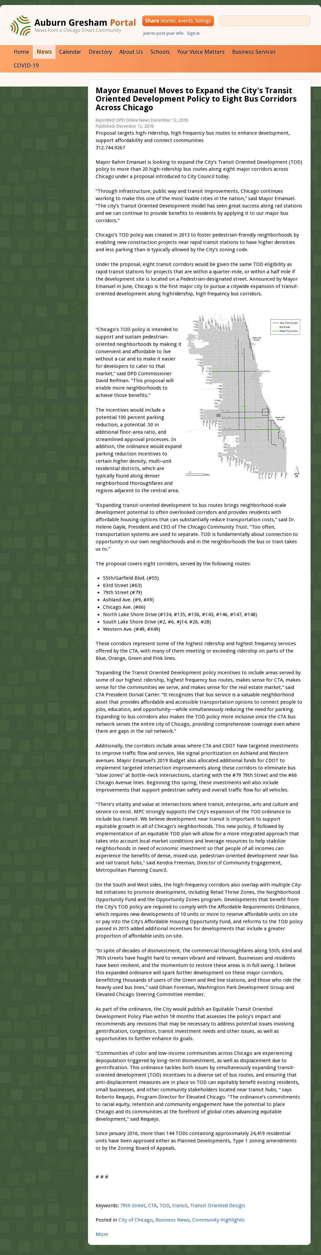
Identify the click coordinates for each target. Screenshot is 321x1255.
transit (180, 1206)
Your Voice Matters (201, 51)
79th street (132, 1206)
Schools (160, 51)
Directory (100, 51)
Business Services (254, 51)
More (102, 1234)
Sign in (193, 33)
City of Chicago (135, 1220)
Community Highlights (218, 1220)
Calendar (70, 51)
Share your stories (178, 20)
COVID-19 (26, 65)
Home (21, 51)
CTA (152, 1206)
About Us (131, 51)
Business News (172, 1220)
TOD (164, 1206)
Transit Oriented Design (217, 1206)
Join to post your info (163, 33)
